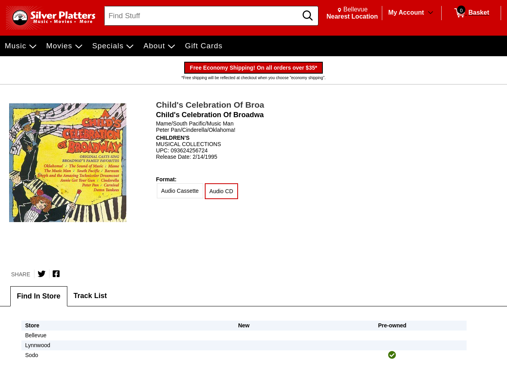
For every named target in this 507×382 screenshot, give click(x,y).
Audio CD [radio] (221, 191)
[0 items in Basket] (471, 13)
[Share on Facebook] (56, 274)
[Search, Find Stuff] (202, 15)
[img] (392, 355)
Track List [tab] (90, 296)
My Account (406, 12)
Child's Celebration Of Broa (210, 104)
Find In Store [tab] (39, 296)
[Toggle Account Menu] (430, 13)
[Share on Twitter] (42, 274)
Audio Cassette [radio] (180, 191)
